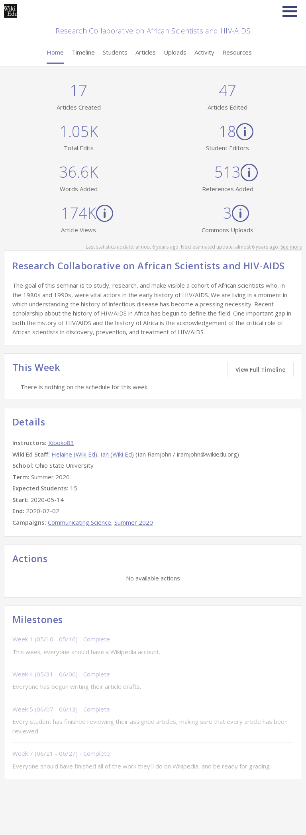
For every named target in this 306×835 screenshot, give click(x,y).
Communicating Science (79, 522)
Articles (145, 52)
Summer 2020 (133, 522)
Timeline (83, 52)
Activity (204, 52)
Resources (237, 52)
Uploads (175, 52)
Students (115, 52)
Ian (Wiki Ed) (117, 454)
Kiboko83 (61, 443)
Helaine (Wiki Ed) (74, 454)
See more (291, 246)
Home (55, 52)
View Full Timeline (260, 369)
